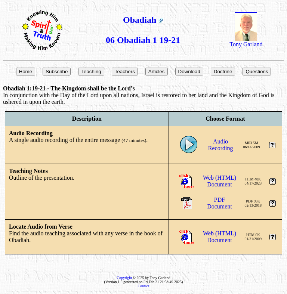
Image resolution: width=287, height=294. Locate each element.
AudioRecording (220, 144)
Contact (143, 286)
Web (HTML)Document (219, 181)
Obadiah (143, 20)
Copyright (124, 278)
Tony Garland (245, 41)
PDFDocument (219, 203)
